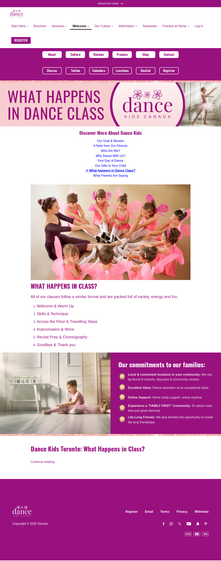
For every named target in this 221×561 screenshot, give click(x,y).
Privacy (182, 512)
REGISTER (21, 40)
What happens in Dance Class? (112, 171)
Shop (145, 55)
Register (169, 71)
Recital (145, 71)
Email (149, 512)
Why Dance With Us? (110, 156)
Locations (122, 71)
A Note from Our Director (110, 146)
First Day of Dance (110, 161)
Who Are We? (110, 151)
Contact (169, 55)
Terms (164, 512)
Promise (122, 55)
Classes (52, 71)
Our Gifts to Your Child (110, 166)
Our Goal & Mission (110, 141)
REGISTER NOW (110, 3)
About (52, 55)
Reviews (98, 55)
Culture (75, 55)
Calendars (98, 71)
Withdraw (202, 512)
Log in (199, 26)
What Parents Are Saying (110, 176)
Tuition (75, 71)
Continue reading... (44, 462)
